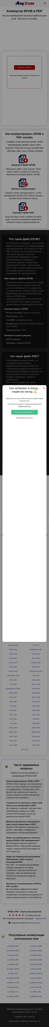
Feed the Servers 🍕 (24, 412)
